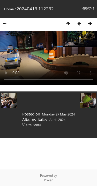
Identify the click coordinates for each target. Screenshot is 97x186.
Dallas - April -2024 (51, 119)
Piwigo (48, 180)
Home (9, 9)
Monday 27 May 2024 (58, 114)
